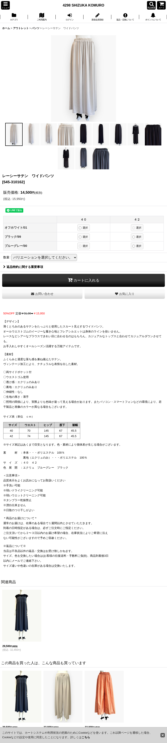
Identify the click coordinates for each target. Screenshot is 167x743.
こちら (86, 737)
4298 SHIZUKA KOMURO (83, 5)
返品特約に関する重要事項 (23, 267)
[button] (5, 5)
